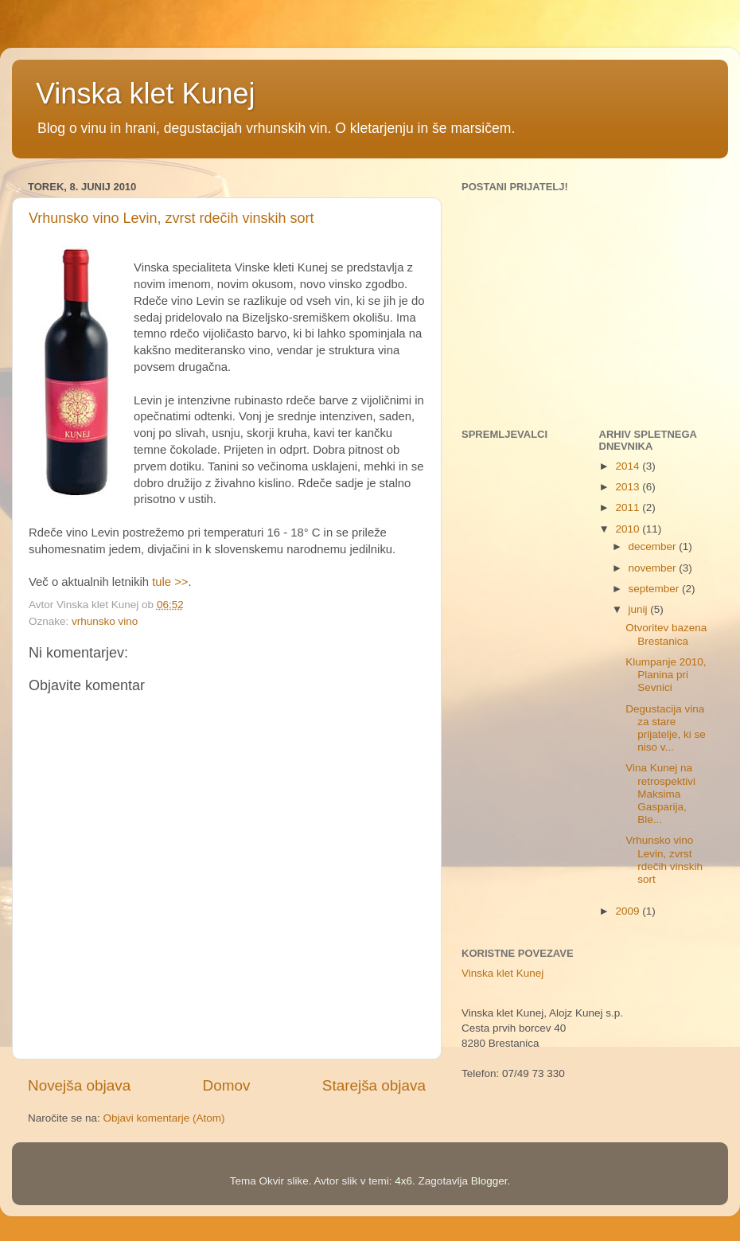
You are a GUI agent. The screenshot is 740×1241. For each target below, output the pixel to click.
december (654, 546)
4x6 (403, 1181)
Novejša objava (79, 1085)
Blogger (489, 1181)
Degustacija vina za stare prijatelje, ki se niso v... (665, 728)
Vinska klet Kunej (145, 93)
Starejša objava (374, 1085)
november (654, 568)
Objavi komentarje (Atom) (164, 1118)
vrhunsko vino (105, 621)
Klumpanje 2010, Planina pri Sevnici (665, 674)
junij (640, 609)
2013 (628, 487)
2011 (628, 507)
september (656, 589)
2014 (628, 466)
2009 (628, 911)
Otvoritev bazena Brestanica (666, 634)
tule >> (170, 582)
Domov (227, 1085)
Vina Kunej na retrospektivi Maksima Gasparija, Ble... (660, 793)
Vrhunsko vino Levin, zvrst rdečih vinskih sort (171, 218)
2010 (628, 529)
